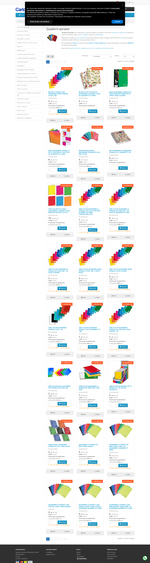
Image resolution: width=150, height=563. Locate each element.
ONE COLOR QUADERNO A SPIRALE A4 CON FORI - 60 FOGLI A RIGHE (58, 271)
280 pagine (99, 35)
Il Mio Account (111, 552)
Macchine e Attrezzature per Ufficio (27, 77)
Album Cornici (21, 110)
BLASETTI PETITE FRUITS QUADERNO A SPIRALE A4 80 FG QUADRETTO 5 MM (89, 93)
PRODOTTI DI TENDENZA (24, 118)
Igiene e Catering (22, 85)
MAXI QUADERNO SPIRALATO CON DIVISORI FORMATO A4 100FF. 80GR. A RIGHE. (120, 93)
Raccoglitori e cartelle (23, 39)
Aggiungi (62, 111)
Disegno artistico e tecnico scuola (27, 43)
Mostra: (117, 56)
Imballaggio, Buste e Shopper (25, 70)
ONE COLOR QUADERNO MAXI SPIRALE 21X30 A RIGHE (120, 270)
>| (65, 62)
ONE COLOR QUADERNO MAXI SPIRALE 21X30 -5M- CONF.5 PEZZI (90, 271)
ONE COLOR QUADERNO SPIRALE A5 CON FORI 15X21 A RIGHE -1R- (120, 329)
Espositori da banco (23, 114)
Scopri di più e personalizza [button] (39, 21)
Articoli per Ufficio (22, 31)
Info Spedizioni (20, 554)
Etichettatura (20, 66)
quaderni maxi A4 (75, 48)
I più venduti (80, 556)
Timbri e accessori (22, 89)
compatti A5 (114, 32)
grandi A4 (123, 32)
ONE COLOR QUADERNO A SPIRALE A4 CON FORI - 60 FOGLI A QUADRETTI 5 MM (119, 210)
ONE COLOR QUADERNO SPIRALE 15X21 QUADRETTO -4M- (89, 329)
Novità (78, 554)
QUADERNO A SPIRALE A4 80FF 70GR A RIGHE (88, 445)
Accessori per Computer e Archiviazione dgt (29, 94)
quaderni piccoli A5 (87, 48)
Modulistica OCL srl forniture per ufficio (28, 81)
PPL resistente (84, 35)
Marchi (79, 552)
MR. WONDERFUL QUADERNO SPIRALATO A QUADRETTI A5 (120, 151)
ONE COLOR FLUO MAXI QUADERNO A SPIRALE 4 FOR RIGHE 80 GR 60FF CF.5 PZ (59, 210)
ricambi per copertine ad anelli (104, 48)
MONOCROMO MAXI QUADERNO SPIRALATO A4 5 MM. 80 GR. (89, 152)
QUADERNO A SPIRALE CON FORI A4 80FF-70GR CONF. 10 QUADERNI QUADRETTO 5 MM (120, 506)
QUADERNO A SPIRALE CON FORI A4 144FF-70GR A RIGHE (59, 506)
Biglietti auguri (21, 50)
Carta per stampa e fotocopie (26, 54)
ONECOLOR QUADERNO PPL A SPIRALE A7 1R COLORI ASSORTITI (120, 388)
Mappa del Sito (50, 554)
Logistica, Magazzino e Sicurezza (26, 73)
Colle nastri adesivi (22, 62)
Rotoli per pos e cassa (23, 103)
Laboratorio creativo (23, 99)
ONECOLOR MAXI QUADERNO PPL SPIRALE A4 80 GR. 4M (59, 387)
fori (122, 38)
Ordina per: (85, 56)
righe (78, 38)
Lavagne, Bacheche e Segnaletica (26, 58)
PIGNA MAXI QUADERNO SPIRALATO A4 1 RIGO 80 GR (59, 445)
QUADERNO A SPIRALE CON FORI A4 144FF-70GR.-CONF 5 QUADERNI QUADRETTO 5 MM (90, 506)
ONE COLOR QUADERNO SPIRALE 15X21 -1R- (57, 328)
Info (53, 120)
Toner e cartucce (22, 106)
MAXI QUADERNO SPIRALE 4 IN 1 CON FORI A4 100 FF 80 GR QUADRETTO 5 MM (58, 152)
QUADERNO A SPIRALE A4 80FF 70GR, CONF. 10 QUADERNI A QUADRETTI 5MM (118, 447)
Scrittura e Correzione (23, 35)
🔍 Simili (66, 120)
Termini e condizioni (22, 558)
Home (21, 15)
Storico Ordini (111, 554)
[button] (122, 5)
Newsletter (110, 558)
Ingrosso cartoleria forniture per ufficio (27, 552)
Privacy (18, 556)
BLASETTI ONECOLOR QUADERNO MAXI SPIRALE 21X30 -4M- (58, 93)
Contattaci (49, 552)
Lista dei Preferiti (112, 556)
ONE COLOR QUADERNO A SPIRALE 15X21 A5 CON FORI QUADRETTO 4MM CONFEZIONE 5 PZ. (89, 211)
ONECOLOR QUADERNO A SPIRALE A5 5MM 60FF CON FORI (89, 388)
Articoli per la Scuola (23, 27)
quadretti (83, 38)
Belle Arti (19, 46)
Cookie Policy (82, 558)
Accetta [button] (117, 21)
